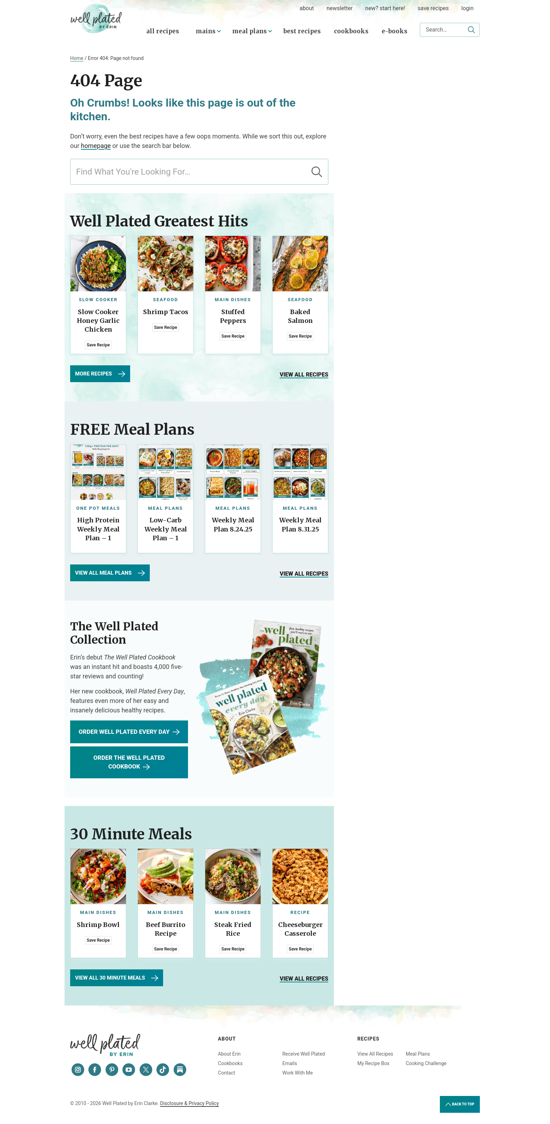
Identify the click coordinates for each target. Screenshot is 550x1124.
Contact (226, 1073)
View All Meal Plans (110, 573)
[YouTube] (128, 1069)
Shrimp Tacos (165, 312)
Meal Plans (249, 31)
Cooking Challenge (426, 1063)
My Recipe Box (373, 1063)
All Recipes (162, 31)
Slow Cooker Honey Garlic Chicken (98, 320)
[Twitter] (146, 1069)
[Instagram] (78, 1069)
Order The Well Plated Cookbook (129, 762)
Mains (205, 31)
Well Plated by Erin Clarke (96, 18)
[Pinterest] (112, 1069)
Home (76, 58)
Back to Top (459, 1104)
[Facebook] (94, 1069)
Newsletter (340, 8)
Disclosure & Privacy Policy (189, 1103)
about (307, 8)
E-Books (394, 31)
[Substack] (180, 1069)
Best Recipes (302, 31)
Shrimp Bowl (98, 925)
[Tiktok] (162, 1069)
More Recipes (100, 374)
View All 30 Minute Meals (116, 978)
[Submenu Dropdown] (219, 31)
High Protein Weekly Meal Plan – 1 (98, 529)
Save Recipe (98, 345)
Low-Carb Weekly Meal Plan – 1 (166, 529)
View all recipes (304, 374)
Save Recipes (433, 8)
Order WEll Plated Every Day (129, 732)
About (227, 1039)
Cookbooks (351, 31)
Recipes (368, 1039)
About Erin (229, 1054)
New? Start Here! (385, 8)
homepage (96, 145)
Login (467, 8)
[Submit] (471, 30)
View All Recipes (375, 1054)
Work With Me (297, 1073)
